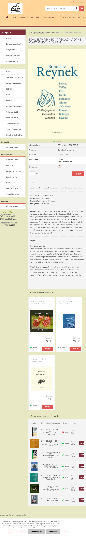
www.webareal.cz (21, 515)
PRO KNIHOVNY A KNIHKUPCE (46, 17)
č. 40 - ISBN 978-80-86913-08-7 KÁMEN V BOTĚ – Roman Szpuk (50, 443)
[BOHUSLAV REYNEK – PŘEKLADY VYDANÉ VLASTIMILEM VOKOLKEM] (57, 50)
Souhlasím (53, 531)
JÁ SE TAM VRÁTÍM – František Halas (38, 360)
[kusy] (32, 173)
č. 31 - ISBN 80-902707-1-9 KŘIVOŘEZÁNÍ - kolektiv (50, 500)
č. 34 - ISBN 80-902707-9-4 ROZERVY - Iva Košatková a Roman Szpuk (50, 477)
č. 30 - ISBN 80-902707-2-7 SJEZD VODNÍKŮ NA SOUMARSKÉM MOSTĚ (50, 466)
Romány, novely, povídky (46, 32)
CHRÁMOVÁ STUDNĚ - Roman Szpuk (66, 302)
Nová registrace (79, 2)
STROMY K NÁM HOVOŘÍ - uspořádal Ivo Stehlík (40, 302)
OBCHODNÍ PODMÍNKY (26, 17)
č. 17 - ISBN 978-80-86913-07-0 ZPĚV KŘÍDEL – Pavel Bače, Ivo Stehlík (50, 488)
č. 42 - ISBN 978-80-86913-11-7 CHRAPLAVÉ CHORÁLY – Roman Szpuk (50, 431)
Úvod (30, 32)
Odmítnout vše (36, 531)
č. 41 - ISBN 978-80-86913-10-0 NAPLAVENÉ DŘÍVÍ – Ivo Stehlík (50, 454)
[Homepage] (7, 17)
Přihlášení (70, 2)
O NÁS (14, 17)
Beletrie (35, 32)
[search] (75, 8)
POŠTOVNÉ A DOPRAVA (67, 17)
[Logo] (15, 8)
